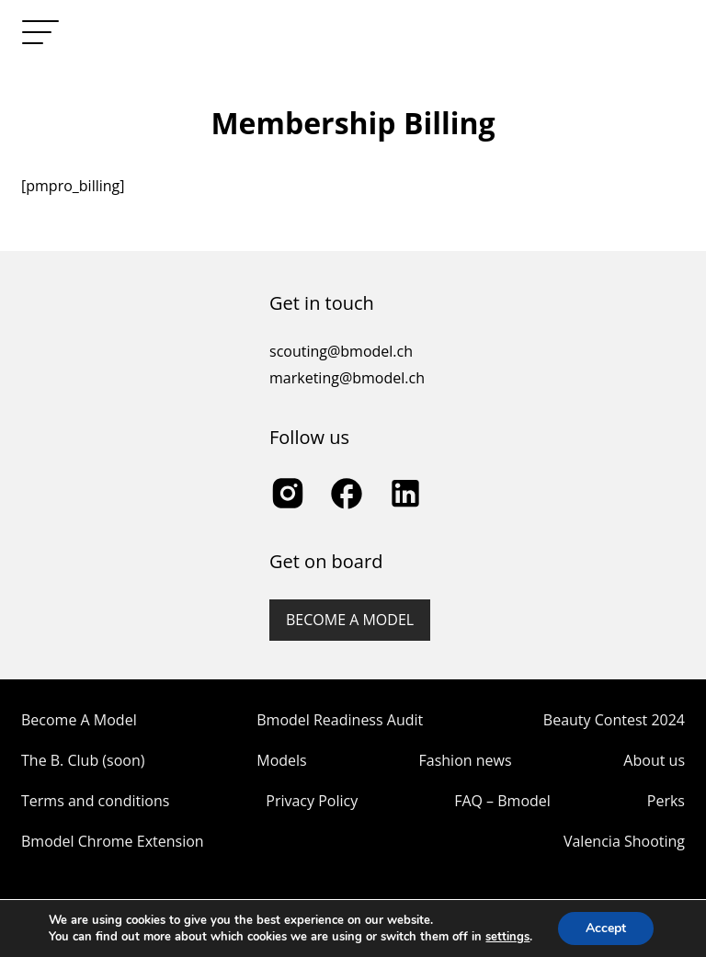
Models (281, 760)
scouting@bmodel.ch (341, 351)
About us (654, 760)
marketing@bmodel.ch (347, 378)
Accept (606, 928)
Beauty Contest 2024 (614, 720)
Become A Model (79, 720)
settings (507, 937)
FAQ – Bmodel (502, 801)
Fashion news (465, 760)
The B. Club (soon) (82, 760)
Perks (666, 801)
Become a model (350, 620)
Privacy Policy (312, 801)
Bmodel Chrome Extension (112, 841)
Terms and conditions (95, 801)
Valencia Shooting (624, 841)
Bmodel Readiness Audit (339, 720)
